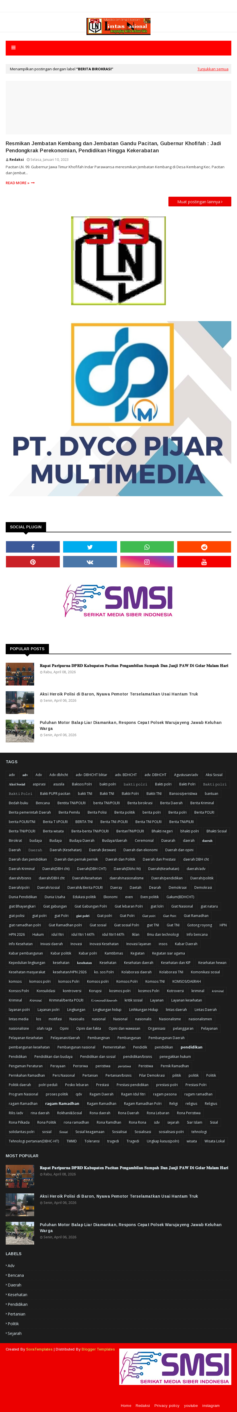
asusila (58, 784)
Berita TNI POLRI (148, 821)
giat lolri (157, 906)
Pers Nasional (64, 1075)
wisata (192, 1141)
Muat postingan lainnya (198, 201)
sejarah (173, 1122)
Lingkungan (76, 1009)
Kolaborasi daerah (136, 972)
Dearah (155, 887)
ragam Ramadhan (23, 1103)
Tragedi (133, 1141)
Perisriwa (80, 1066)
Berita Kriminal (202, 803)
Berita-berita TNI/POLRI (90, 831)
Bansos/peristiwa (183, 793)
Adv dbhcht (59, 774)
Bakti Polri (187, 784)
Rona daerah (100, 1113)
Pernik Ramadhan (175, 1066)
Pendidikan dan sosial (98, 1056)
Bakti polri (163, 784)
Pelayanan (209, 1028)
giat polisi (16, 915)
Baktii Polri (130, 793)
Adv (39, 774)
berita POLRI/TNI (22, 821)
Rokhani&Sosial (69, 1113)
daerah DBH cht (196, 859)
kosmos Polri (148, 990)
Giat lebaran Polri (129, 906)
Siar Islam (194, 1122)
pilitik (176, 1075)
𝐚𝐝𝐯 (25, 774)
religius (191, 1103)
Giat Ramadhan (196, 915)
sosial (46, 1131)
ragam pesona (165, 1094)
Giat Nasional (182, 906)
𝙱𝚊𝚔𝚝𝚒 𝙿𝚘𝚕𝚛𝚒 (20, 793)
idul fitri (57, 934)
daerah (189, 840)
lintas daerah (176, 1009)
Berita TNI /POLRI (114, 821)
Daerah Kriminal (22, 868)
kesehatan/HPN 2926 (69, 972)
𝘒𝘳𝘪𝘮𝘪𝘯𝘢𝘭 (36, 1000)
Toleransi (92, 1141)
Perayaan (57, 1066)
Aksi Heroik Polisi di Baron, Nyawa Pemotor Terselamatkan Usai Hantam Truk (119, 694)
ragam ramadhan (198, 1094)
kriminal (197, 990)
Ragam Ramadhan (101, 1103)
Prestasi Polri (196, 1084)
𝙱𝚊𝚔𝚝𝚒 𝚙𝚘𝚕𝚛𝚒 (215, 784)
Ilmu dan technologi (163, 934)
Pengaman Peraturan (26, 1066)
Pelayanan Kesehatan (26, 1037)
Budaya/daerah (114, 840)
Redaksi (16, 159)
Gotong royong (199, 925)
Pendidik (140, 1047)
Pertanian (90, 1075)
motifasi (55, 1019)
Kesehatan (108, 962)
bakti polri (108, 784)
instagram (211, 1405)
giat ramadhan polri (25, 925)
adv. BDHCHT (126, 774)
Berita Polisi (97, 812)
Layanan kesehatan (186, 1000)
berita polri (152, 812)
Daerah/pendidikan (167, 878)
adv (12, 774)
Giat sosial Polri (126, 925)
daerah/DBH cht (52, 878)
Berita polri (177, 812)
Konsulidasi (46, 990)
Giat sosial (98, 925)
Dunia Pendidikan (23, 896)
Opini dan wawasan (124, 1028)
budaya (36, 840)
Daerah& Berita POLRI (85, 887)
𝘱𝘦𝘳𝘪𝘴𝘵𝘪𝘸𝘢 (124, 1066)
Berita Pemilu (69, 812)
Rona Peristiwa (189, 1113)
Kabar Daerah (186, 943)
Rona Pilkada (19, 1122)
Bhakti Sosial (217, 831)
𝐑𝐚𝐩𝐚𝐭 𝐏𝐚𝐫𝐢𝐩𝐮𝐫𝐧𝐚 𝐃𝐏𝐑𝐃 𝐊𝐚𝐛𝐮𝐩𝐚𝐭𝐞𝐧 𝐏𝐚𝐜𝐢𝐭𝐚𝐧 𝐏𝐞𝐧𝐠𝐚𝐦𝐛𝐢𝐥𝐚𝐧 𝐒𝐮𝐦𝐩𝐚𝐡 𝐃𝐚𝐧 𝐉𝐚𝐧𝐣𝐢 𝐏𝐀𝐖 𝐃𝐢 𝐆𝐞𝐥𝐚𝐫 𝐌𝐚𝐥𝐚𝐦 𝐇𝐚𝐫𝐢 (134, 665)
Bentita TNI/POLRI (71, 803)
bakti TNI (85, 793)
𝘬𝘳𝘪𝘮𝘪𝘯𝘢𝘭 (218, 990)
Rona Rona (137, 1122)
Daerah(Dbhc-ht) (127, 868)
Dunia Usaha (55, 896)
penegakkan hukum (175, 1056)
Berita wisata (53, 831)
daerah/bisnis (20, 878)
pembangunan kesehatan (29, 1047)
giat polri (39, 915)
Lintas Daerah (206, 1009)
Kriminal (15, 1000)
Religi (173, 1103)
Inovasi (76, 943)
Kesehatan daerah (138, 962)
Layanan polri (48, 1009)
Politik (211, 1075)
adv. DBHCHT (155, 774)
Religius (211, 1103)
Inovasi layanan (138, 943)
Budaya (56, 840)
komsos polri (40, 981)
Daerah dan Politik (120, 859)
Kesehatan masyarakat (27, 972)
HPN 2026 (17, 934)
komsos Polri (68, 981)
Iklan (135, 934)
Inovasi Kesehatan (104, 943)
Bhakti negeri (162, 831)
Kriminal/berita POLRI (66, 1000)
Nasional (120, 1019)
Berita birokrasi (139, 803)
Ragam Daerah (102, 1094)
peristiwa (103, 1066)
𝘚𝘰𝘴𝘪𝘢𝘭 (63, 1131)
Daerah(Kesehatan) (163, 868)
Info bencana (197, 934)
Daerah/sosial (48, 887)
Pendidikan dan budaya (53, 1056)
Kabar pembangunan (26, 953)
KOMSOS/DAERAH (186, 981)
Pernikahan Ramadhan (27, 1075)
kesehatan (61, 962)
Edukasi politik (84, 896)
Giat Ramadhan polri (65, 925)
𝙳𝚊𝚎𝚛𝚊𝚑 (35, 849)
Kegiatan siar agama (168, 953)
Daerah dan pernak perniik (76, 859)
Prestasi (102, 1084)
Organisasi (156, 1028)
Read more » (18, 182)
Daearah (168, 840)
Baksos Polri (82, 784)
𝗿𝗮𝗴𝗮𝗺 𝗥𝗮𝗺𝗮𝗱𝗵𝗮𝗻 (62, 1103)
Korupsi (95, 990)
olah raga (44, 1028)
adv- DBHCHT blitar (91, 774)
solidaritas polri (21, 1131)
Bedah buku (18, 803)
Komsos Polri (127, 981)
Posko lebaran (76, 1084)
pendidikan (164, 1047)
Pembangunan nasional (76, 1047)
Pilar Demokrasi (152, 1075)
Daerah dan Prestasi (159, 859)
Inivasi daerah (51, 943)
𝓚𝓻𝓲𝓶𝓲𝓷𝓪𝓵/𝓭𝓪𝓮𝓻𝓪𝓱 (104, 1000)
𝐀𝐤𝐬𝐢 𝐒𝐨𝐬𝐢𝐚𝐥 (17, 784)
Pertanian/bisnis (118, 1075)
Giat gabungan (55, 906)
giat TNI (153, 925)
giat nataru (209, 906)
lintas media (18, 1019)
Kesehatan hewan (212, 962)
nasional (99, 1019)
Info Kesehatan (21, 943)
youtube (191, 1405)
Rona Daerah (128, 1113)
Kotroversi (175, 990)
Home (126, 1405)
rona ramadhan (76, 1122)
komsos (15, 981)
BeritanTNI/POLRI (130, 831)
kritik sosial (134, 1000)
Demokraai (178, 887)
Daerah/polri (19, 887)
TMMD (72, 1141)
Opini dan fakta (88, 1028)
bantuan (211, 793)
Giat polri (104, 915)
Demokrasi (203, 887)
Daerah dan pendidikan (28, 859)
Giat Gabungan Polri (91, 906)
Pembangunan (129, 1037)
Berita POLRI (204, 812)
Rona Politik (46, 1122)
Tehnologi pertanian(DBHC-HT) (34, 1141)
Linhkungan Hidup (143, 1009)
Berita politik (124, 812)
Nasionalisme (170, 1019)
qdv (79, 1094)
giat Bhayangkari (22, 906)
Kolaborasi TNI (171, 972)
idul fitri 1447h (82, 934)
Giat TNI (173, 925)
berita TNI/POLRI (106, 803)
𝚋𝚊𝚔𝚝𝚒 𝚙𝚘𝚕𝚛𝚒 (135, 784)
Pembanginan (99, 1037)
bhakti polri (189, 831)
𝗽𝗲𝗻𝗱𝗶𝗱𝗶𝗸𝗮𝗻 (192, 1047)
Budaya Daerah (81, 840)
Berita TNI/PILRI (181, 821)
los (38, 1019)
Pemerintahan (114, 1047)
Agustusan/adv (186, 774)
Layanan (157, 1000)
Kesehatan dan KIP (176, 962)
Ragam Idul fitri (133, 1094)
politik (194, 1075)
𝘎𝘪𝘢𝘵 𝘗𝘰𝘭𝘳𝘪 (169, 915)
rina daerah (40, 1113)
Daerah (15, 849)
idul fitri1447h (113, 934)
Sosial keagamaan (89, 1131)
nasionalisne (19, 1028)
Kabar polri (88, 953)
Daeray (116, 887)
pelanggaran (183, 1028)
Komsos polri (98, 981)
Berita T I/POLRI (55, 821)
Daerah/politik (201, 878)
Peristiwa (146, 1066)
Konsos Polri (19, 990)
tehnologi (199, 1131)
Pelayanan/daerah (65, 1037)
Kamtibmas (114, 953)
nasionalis (143, 1019)
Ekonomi (111, 896)
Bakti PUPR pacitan (55, 793)
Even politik (150, 896)
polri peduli (48, 1084)
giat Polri (61, 915)
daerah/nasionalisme (127, 878)
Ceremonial (144, 840)
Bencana (43, 803)
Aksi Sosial (214, 774)
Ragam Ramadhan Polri (143, 1103)
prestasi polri (167, 1084)
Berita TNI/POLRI (22, 831)
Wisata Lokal (215, 1141)
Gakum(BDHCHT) (180, 896)
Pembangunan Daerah (167, 1037)
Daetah (135, 887)
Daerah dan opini (179, 849)
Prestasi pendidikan (133, 1084)
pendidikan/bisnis (137, 1056)
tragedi (113, 1141)
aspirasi (39, 784)
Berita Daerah (171, 803)
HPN (223, 925)
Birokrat (15, 840)
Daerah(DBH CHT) (91, 868)
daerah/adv (196, 868)
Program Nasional (23, 1094)
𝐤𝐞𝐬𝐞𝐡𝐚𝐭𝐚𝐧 (84, 962)
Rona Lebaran (158, 1113)
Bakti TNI (107, 793)
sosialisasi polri (171, 1131)
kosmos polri (120, 990)
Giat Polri (127, 915)
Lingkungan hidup (107, 1009)
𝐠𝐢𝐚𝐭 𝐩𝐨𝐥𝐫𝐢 (82, 915)
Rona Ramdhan (109, 1122)
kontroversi (72, 990)
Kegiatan (138, 953)
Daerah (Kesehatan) (65, 849)
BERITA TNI (84, 821)
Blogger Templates (98, 1349)
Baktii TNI (154, 793)
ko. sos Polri (104, 972)
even (129, 896)
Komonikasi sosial (205, 972)
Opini (64, 1028)
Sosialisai (119, 1131)
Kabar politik (61, 953)
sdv (157, 1122)
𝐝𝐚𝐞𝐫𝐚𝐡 (207, 840)
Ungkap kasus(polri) (163, 1141)
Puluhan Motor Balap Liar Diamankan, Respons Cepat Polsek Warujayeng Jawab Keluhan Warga (131, 725)
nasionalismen (200, 1019)
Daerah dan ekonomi (140, 849)
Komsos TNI (155, 981)
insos (163, 943)
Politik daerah (20, 1084)
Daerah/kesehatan (87, 878)
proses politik (57, 1094)
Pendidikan (18, 1056)
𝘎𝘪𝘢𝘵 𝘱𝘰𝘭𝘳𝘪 (148, 915)
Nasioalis (76, 1019)
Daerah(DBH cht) (55, 868)
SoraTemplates (39, 1349)
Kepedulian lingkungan (27, 962)
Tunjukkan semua (212, 68)
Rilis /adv (16, 1113)
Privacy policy (167, 1405)
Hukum (38, 934)
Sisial (214, 1122)
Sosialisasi (143, 1131)
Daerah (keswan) (102, 849)
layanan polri (19, 1009)
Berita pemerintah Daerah (30, 812)
